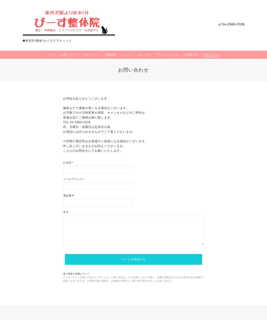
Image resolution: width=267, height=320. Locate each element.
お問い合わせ (211, 54)
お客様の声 (191, 54)
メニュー (126, 54)
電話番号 (68, 195)
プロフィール (91, 54)
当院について (69, 54)
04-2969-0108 (233, 24)
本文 (66, 212)
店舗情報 (110, 54)
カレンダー (144, 54)
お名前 (68, 163)
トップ (51, 54)
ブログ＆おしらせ (167, 54)
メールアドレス (74, 179)
